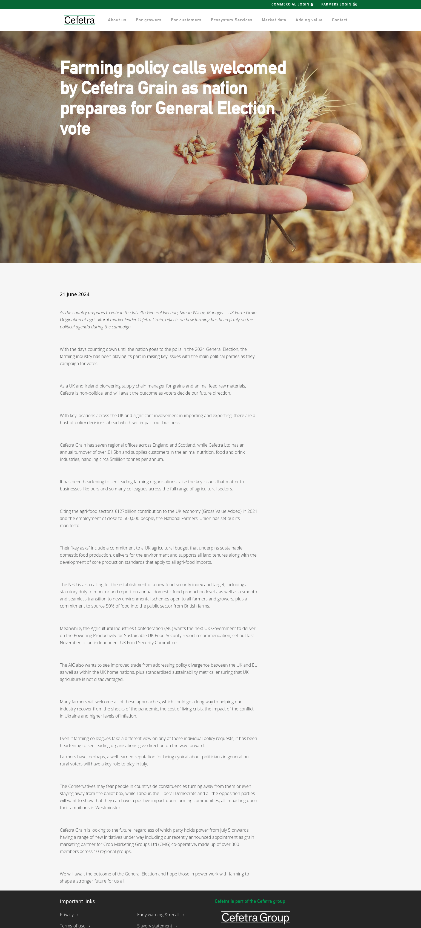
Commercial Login (292, 4)
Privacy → (69, 915)
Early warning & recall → (161, 915)
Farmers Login (339, 4)
